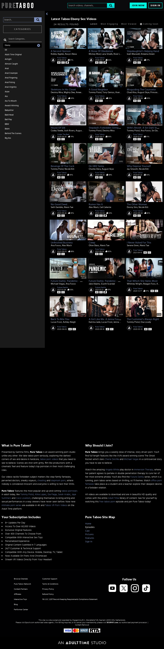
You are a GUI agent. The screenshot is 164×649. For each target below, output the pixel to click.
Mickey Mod (95, 54)
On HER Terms (96, 166)
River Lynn (119, 54)
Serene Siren (133, 245)
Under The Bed (63, 134)
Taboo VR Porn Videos (56, 505)
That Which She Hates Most (142, 281)
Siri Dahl (155, 131)
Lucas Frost (56, 322)
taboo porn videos (49, 459)
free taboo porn (107, 501)
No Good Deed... (60, 204)
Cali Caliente (105, 207)
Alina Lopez (40, 494)
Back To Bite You (60, 319)
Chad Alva (131, 92)
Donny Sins (132, 207)
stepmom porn (58, 480)
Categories (22, 29)
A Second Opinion (61, 51)
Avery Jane (120, 92)
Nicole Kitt (69, 169)
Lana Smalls (107, 54)
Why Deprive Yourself (139, 166)
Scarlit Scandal (108, 284)
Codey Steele (57, 131)
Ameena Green (148, 54)
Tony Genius (108, 92)
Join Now (138, 5)
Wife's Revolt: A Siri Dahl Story (143, 128)
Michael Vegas (58, 284)
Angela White (112, 469)
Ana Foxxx (146, 131)
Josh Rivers (69, 131)
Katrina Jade (94, 322)
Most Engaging (109, 24)
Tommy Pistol (95, 92)
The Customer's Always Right (143, 319)
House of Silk (58, 128)
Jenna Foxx (118, 322)
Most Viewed (128, 24)
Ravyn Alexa (71, 54)
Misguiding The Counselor (141, 89)
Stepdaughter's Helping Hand (143, 51)
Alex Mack (94, 207)
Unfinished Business (62, 242)
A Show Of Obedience (101, 51)
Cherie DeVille (112, 459)
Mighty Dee (69, 92)
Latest (94, 24)
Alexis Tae (68, 207)
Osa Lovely (146, 322)
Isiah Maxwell (133, 54)
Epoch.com (29, 622)
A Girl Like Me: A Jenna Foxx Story (107, 319)
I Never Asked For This (139, 242)
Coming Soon (149, 24)
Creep (92, 242)
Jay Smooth (132, 169)
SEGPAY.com (112, 622)
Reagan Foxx (149, 284)
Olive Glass (94, 245)
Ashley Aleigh (69, 322)
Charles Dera (95, 169)
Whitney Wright (134, 284)
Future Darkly (62, 287)
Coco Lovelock (23, 498)
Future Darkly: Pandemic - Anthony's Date (74, 281)
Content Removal (82, 625)
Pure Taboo (62, 58)
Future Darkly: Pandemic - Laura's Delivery (112, 281)
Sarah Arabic (64, 494)
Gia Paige (52, 494)
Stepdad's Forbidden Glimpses (105, 128)
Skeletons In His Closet (63, 89)
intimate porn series (11, 505)
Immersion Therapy (143, 469)
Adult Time (113, 498)
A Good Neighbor (98, 89)
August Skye (143, 92)
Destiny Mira (57, 92)
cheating (41, 480)
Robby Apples (57, 54)
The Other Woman (137, 204)
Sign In (155, 5)
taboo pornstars (69, 491)
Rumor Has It (96, 204)
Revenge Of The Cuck (62, 166)
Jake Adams (94, 284)
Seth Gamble (57, 207)
